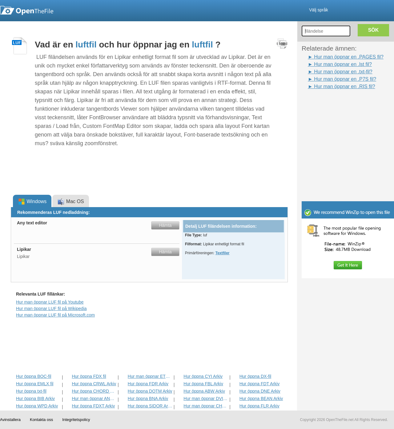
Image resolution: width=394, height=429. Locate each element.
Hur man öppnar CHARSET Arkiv (205, 405)
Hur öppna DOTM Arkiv (150, 391)
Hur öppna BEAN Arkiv (261, 398)
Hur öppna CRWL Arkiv (94, 383)
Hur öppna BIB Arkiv (35, 398)
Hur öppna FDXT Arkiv (93, 405)
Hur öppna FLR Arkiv (259, 405)
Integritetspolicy (76, 419)
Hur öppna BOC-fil (33, 376)
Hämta (165, 225)
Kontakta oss (41, 419)
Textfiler (222, 253)
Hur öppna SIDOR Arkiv (150, 405)
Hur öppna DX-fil (255, 376)
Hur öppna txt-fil (31, 391)
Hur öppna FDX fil (89, 376)
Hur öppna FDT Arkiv (259, 383)
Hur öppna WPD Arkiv (37, 405)
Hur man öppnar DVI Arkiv (205, 398)
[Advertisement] (338, 104)
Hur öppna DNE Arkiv (259, 391)
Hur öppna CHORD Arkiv (94, 391)
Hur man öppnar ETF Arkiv (150, 376)
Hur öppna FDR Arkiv (148, 383)
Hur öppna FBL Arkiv (203, 383)
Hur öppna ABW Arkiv (204, 391)
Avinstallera (10, 419)
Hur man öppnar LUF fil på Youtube (49, 302)
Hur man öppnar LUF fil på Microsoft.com (55, 315)
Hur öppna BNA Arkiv (148, 398)
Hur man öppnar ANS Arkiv (94, 398)
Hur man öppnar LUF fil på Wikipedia (51, 308)
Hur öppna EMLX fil (34, 383)
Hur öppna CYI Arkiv (203, 376)
